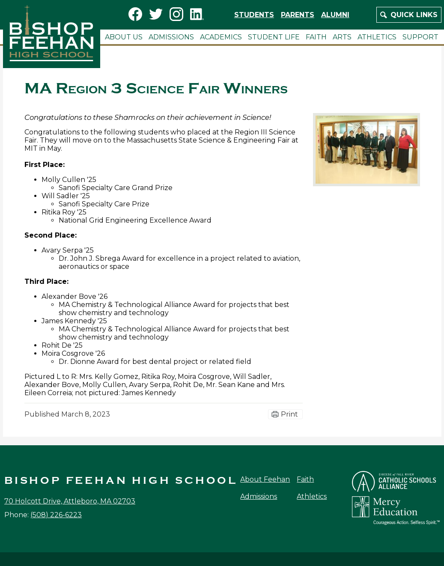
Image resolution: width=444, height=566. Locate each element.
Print (289, 414)
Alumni (335, 15)
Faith (305, 479)
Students (254, 15)
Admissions (258, 496)
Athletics (312, 496)
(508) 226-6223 (56, 515)
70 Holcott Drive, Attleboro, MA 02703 (69, 501)
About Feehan (265, 479)
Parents (297, 15)
